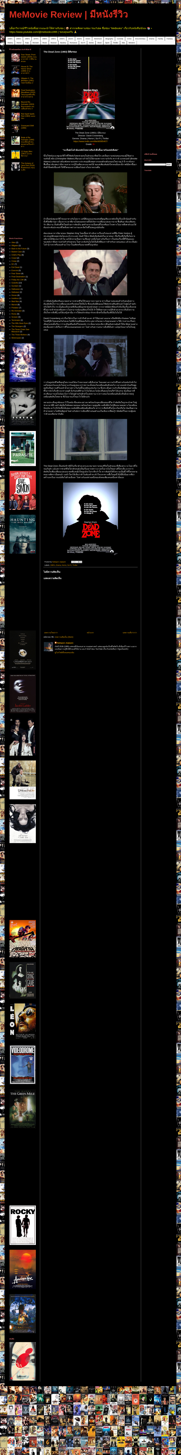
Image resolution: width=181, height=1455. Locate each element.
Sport (107, 43)
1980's (44, 39)
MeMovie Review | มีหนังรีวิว (68, 14)
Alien (13, 242)
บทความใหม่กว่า (51, 633)
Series (91, 43)
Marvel (14, 305)
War (123, 43)
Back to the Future (18, 249)
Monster (36, 43)
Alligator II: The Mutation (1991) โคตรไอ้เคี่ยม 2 (27, 80)
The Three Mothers (19, 335)
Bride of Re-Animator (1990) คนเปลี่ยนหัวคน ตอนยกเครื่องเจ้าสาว (27, 142)
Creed (13, 258)
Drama (151, 39)
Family (160, 39)
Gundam (14, 286)
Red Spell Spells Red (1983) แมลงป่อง (28, 116)
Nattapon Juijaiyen (65, 643)
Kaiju (27, 43)
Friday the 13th (17, 280)
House (14, 295)
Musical (53, 43)
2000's (61, 39)
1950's (18, 39)
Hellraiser (15, 292)
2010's (70, 39)
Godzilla (14, 283)
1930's (9, 39)
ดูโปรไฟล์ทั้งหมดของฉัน (64, 652)
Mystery (63, 43)
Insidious (15, 298)
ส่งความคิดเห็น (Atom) (64, 637)
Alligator (14, 246)
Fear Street (16, 274)
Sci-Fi (83, 43)
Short (99, 43)
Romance (73, 43)
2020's (79, 39)
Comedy (120, 39)
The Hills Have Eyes (19, 323)
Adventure (98, 39)
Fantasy (170, 39)
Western (132, 43)
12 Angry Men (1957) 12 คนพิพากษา (26, 154)
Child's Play (16, 255)
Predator (14, 308)
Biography (109, 39)
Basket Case (16, 252)
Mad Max (15, 301)
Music (45, 43)
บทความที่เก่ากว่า (130, 633)
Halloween (15, 289)
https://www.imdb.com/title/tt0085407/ (90, 141)
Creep (13, 261)
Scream (14, 317)
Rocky (13, 314)
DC (12, 264)
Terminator (15, 320)
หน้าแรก (90, 633)
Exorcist (14, 270)
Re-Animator (16, 311)
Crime (129, 39)
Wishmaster (16, 338)
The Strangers (17, 326)
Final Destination (18, 277)
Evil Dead (15, 267)
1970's (35, 39)
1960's (27, 39)
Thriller (115, 43)
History (10, 43)
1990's (53, 39)
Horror (19, 43)
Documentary (140, 39)
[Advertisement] (90, 673)
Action (88, 39)
